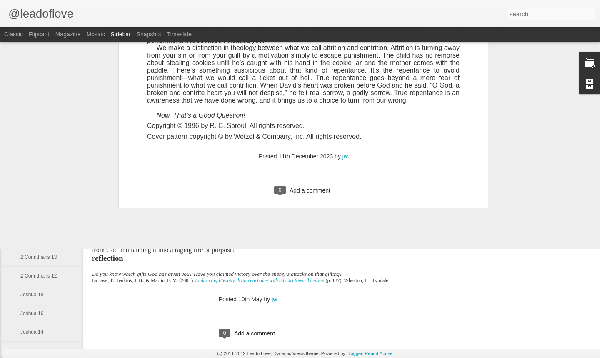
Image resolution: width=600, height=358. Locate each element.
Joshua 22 (31, 238)
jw (274, 299)
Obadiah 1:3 (34, 163)
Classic (13, 34)
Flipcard (39, 34)
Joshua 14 (31, 332)
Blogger (354, 353)
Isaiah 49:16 (34, 220)
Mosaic (95, 34)
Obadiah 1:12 (35, 145)
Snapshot (149, 34)
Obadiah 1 (31, 182)
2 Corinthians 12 (38, 276)
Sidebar (121, 34)
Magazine (68, 34)
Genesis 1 (31, 201)
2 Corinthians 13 (38, 257)
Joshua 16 (31, 313)
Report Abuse (378, 353)
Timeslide (179, 34)
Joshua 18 (31, 295)
